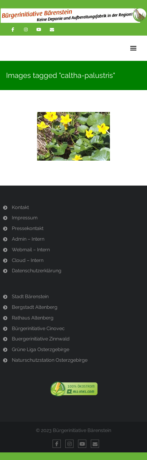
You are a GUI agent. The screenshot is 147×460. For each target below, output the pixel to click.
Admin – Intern (28, 239)
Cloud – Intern (27, 260)
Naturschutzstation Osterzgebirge (49, 360)
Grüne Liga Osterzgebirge (40, 349)
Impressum (25, 218)
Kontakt (20, 207)
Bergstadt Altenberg (34, 307)
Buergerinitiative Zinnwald (41, 339)
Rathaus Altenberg (32, 318)
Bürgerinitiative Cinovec (38, 328)
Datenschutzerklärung (36, 271)
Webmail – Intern (31, 250)
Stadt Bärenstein (30, 296)
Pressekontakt (27, 228)
